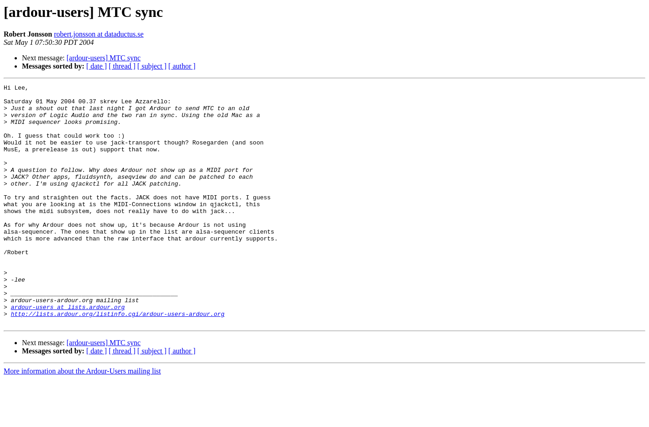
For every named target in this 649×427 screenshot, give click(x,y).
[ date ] (96, 66)
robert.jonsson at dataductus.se (98, 34)
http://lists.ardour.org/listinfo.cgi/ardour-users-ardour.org (118, 360)
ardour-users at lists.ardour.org (68, 352)
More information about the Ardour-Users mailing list (82, 419)
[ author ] (182, 66)
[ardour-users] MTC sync (104, 58)
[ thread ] (122, 66)
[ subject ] (152, 66)
